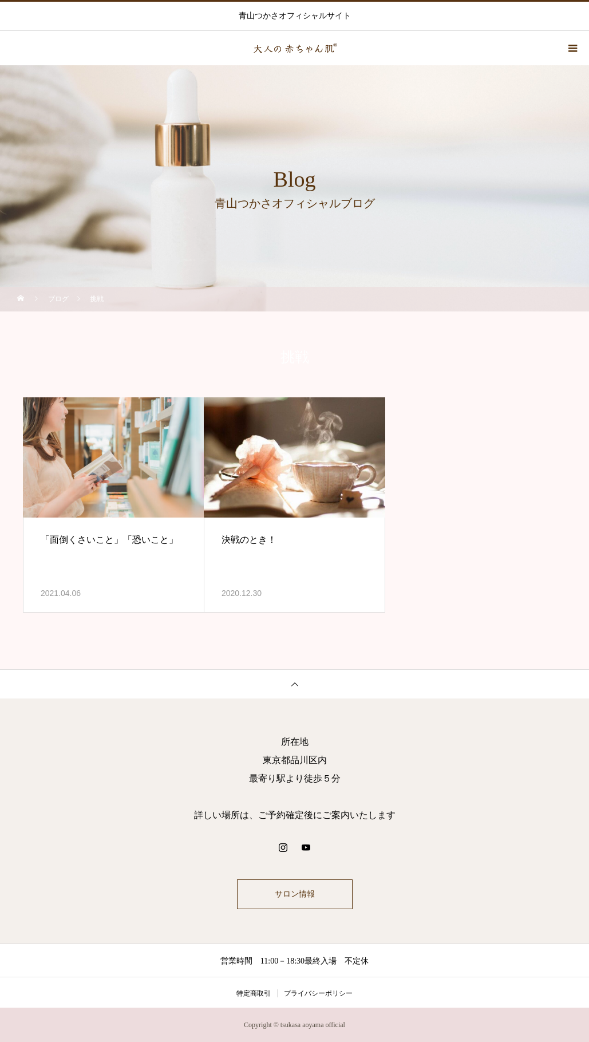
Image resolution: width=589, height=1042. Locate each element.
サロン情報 (295, 894)
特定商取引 (253, 993)
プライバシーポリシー (318, 993)
